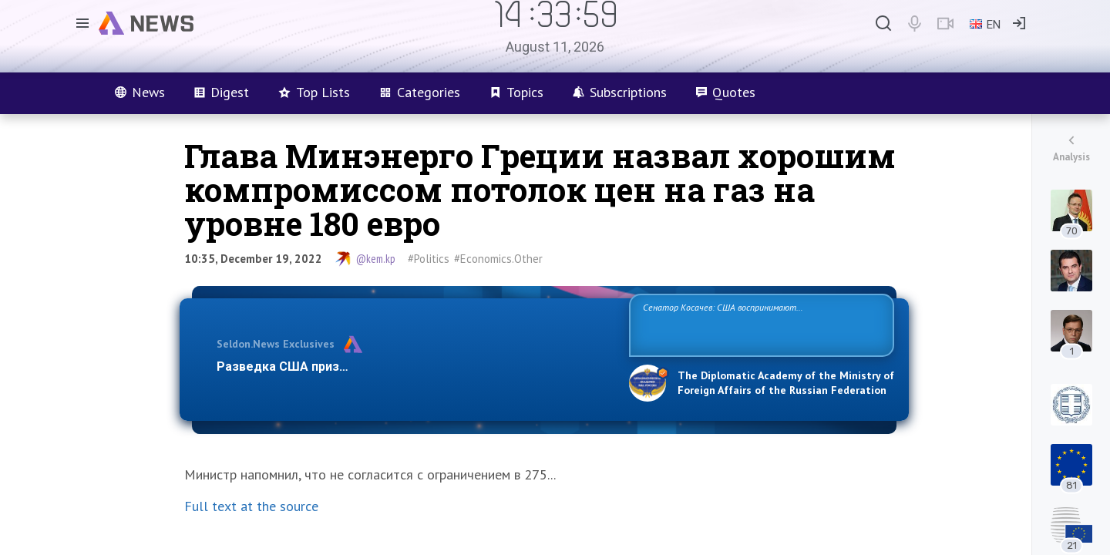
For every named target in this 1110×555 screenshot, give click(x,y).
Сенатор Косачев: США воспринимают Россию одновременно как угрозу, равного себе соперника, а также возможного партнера (759, 324)
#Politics (428, 258)
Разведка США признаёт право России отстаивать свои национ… (415, 366)
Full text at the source (251, 506)
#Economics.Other (498, 258)
